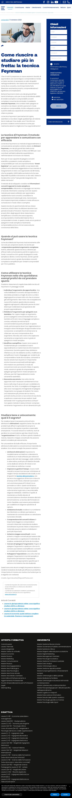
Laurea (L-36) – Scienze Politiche (13, 748)
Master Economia (7, 654)
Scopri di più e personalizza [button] (11, 794)
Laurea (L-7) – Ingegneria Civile (12, 733)
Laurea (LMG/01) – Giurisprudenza (13, 721)
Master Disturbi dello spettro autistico (50, 697)
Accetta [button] (65, 794)
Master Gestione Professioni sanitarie (50, 661)
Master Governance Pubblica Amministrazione (54, 647)
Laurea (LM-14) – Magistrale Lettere (13, 769)
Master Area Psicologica (10, 671)
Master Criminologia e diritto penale (50, 676)
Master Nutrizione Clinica (46, 649)
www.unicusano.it (10, 594)
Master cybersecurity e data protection (51, 685)
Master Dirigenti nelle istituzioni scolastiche (52, 651)
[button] (69, 786)
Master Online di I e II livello (10, 651)
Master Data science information (49, 695)
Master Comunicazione (9, 661)
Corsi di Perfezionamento (51, 7)
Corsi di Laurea (19, 7)
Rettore (63, 7)
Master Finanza (6, 656)
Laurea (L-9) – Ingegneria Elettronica (14, 740)
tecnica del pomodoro (25, 476)
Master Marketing (7, 659)
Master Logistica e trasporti (47, 693)
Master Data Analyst (44, 664)
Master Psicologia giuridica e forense (50, 700)
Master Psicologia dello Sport (47, 702)
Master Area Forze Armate (10, 673)
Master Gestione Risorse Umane (48, 644)
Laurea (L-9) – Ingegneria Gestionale (14, 738)
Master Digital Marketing (45, 654)
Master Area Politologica (10, 668)
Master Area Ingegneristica (11, 666)
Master (28, 7)
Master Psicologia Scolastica (47, 659)
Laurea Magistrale (7, 649)
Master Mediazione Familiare (47, 678)
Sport (69, 7)
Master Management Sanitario (48, 656)
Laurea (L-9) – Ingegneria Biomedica (14, 736)
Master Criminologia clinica (47, 666)
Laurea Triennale (7, 647)
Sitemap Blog (6, 688)
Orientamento (36, 7)
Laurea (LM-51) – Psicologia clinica (13, 726)
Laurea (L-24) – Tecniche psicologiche (15, 723)
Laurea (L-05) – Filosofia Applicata (13, 772)
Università (10, 7)
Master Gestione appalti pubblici (49, 668)
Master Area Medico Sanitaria (11, 676)
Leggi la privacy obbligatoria (56, 74)
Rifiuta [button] (55, 794)
